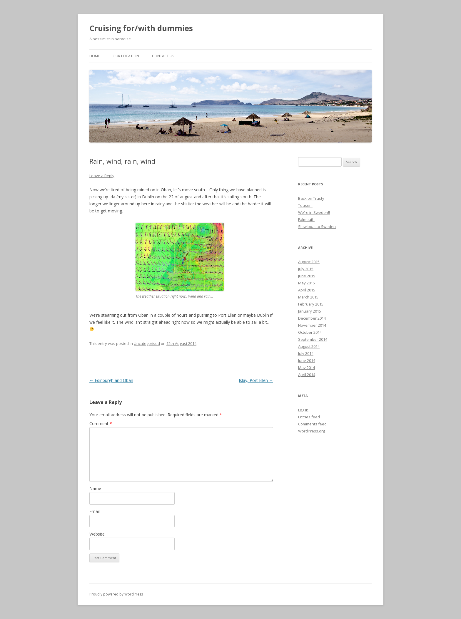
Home (94, 55)
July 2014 (305, 353)
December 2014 (312, 318)
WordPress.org (311, 431)
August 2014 (309, 346)
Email (94, 511)
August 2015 (309, 261)
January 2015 (309, 311)
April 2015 (306, 290)
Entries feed (309, 417)
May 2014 (306, 367)
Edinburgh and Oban (111, 380)
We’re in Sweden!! (314, 212)
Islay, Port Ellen (256, 380)
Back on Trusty (311, 198)
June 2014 (306, 360)
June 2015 (306, 276)
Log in (303, 409)
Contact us (163, 55)
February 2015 (310, 304)
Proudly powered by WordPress (116, 594)
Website (97, 534)
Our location (126, 55)
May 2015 (306, 283)
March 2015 (308, 297)
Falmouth (306, 219)
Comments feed (312, 424)
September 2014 (312, 339)
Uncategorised (147, 343)
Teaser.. (305, 205)
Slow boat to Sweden (317, 226)
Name (95, 488)
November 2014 (312, 325)
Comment (100, 423)
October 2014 (310, 332)
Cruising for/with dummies (141, 28)
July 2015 (305, 268)
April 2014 (306, 374)
